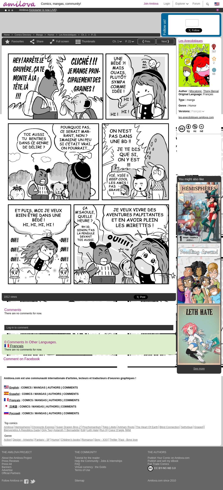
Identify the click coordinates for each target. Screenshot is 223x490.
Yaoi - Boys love (128, 439)
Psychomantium (91, 427)
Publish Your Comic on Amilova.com (168, 457)
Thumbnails (88, 41)
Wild (128, 430)
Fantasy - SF (42, 439)
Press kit (7, 464)
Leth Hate (92, 430)
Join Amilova (151, 3)
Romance (87, 439)
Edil (83, 430)
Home (7, 35)
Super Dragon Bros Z (68, 427)
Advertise (7, 470)
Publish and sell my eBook (163, 460)
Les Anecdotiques (67, 35)
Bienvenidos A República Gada (22, 430)
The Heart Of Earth (147, 427)
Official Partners (11, 473)
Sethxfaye (187, 427)
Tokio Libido (109, 427)
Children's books (70, 439)
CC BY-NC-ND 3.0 (162, 468)
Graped (198, 427)
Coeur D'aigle (116, 430)
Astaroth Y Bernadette (66, 430)
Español (12, 393)
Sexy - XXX (101, 439)
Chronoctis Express (43, 427)
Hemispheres (22, 427)
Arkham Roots (126, 427)
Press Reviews (10, 460)
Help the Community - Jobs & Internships (98, 460)
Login (167, 3)
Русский (12, 413)
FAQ (77, 464)
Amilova (8, 427)
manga (39, 35)
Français (14, 346)
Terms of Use (82, 470)
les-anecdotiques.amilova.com (196, 117)
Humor (51, 35)
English (11, 387)
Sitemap (79, 480)
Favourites (18, 41)
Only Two (46, 430)
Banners (7, 467)
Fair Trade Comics (158, 464)
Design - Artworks (23, 439)
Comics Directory (23, 35)
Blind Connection (169, 427)
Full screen (62, 41)
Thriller (113, 439)
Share (39, 41)
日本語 (10, 406)
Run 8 (103, 430)
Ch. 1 (83, 35)
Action (7, 439)
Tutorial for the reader (87, 457)
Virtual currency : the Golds (90, 467)
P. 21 (93, 35)
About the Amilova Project (17, 457)
